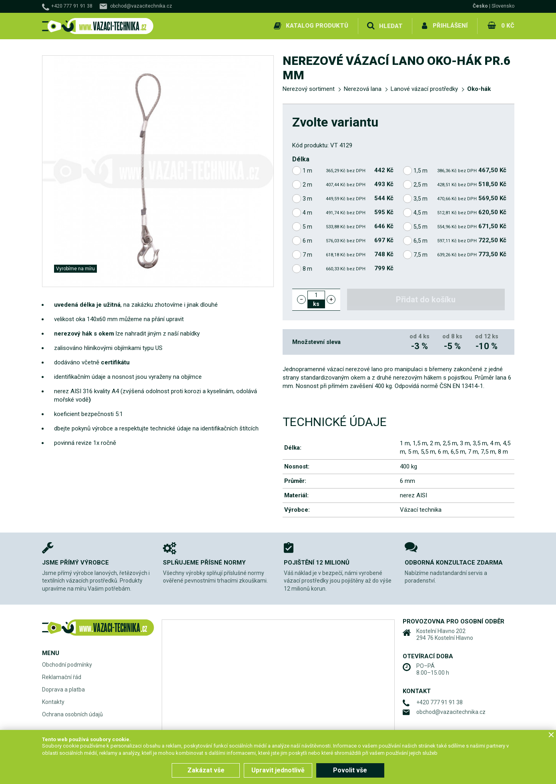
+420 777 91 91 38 (71, 6)
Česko (480, 6)
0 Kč (507, 25)
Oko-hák (479, 88)
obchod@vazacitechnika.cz (141, 6)
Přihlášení (450, 25)
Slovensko (503, 6)
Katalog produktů (317, 25)
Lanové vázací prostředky (424, 88)
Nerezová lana (362, 88)
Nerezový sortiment (309, 88)
